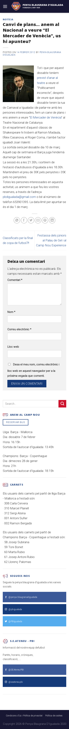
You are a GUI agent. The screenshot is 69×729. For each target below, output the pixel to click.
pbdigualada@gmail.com (19, 197)
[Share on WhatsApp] (17, 220)
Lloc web (13, 346)
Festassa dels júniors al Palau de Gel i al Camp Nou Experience (51, 240)
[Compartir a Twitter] (31, 220)
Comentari (14, 280)
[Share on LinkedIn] (52, 220)
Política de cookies (54, 715)
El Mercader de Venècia (45, 117)
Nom (11, 312)
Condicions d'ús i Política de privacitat (24, 715)
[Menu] (5, 6)
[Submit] (62, 403)
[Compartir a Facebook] (24, 220)
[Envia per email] (38, 220)
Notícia (8, 19)
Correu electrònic (19, 329)
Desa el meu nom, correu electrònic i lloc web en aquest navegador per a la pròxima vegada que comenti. (33, 370)
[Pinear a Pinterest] (45, 220)
